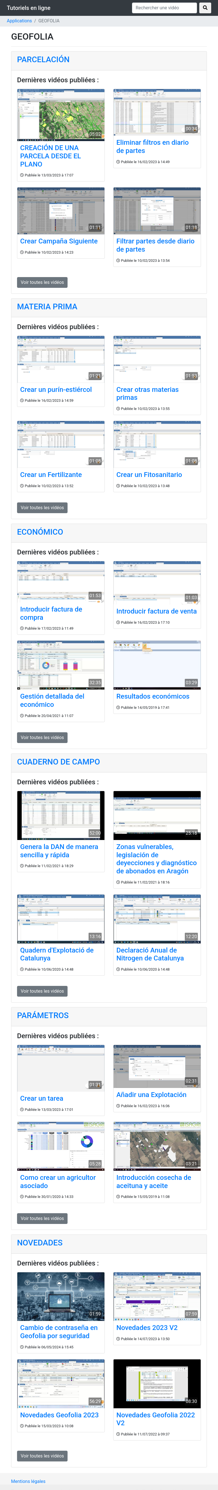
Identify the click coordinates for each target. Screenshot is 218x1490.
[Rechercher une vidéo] (164, 8)
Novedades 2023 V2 (147, 1328)
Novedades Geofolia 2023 (59, 1415)
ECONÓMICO (40, 532)
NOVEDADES (39, 1242)
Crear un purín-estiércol (56, 390)
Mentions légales (28, 1481)
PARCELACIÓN (43, 59)
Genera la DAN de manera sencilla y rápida (59, 851)
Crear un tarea (41, 1098)
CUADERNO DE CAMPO (58, 761)
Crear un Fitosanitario (149, 475)
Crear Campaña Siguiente (59, 241)
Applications (19, 20)
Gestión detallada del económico (52, 700)
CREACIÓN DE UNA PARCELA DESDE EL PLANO (50, 156)
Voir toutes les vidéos (42, 282)
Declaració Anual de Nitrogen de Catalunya (150, 954)
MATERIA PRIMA (47, 306)
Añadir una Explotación (151, 1095)
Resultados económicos (153, 696)
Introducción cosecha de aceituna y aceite (153, 1182)
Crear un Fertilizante (51, 475)
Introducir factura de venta (156, 611)
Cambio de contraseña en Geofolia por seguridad (59, 1332)
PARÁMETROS (43, 1015)
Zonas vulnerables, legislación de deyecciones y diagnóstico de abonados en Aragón (156, 859)
